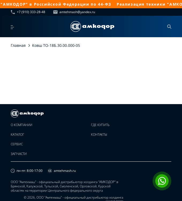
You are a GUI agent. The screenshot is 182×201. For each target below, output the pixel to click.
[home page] (92, 26)
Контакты (99, 134)
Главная (18, 45)
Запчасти (19, 154)
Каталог (17, 134)
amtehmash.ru (62, 171)
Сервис (17, 144)
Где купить (100, 125)
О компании (21, 125)
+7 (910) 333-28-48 (28, 12)
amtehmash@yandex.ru (74, 12)
